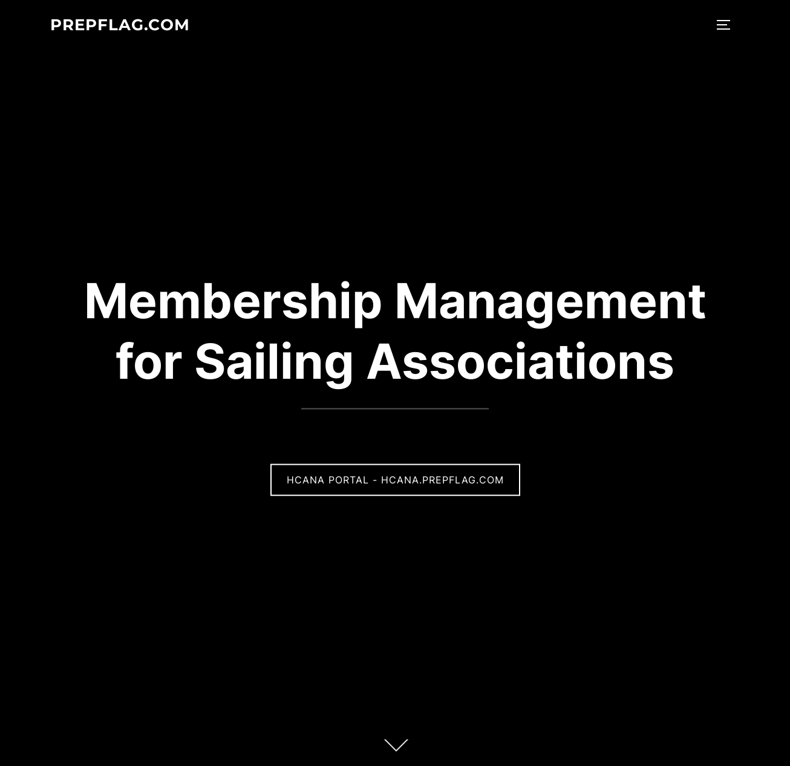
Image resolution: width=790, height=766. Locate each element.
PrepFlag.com (120, 24)
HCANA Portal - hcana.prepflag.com (395, 480)
